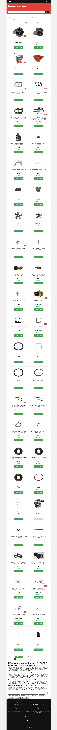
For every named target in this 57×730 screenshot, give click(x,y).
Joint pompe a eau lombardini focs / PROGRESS (18, 327)
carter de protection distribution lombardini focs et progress (38, 563)
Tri (37, 22)
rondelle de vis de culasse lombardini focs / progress (18, 537)
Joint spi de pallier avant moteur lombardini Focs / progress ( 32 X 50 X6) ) (38, 459)
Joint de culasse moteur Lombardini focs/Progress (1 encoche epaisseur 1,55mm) (18, 92)
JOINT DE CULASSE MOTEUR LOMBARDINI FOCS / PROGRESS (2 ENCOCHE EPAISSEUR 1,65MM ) (38, 92)
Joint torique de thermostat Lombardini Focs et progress (38, 484)
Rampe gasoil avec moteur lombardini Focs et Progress (38, 170)
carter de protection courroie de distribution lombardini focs (18, 563)
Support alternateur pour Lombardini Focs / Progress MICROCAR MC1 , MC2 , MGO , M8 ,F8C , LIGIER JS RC (18, 171)
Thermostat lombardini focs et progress (18, 249)
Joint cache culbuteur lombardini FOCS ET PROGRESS (38, 327)
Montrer (25, 22)
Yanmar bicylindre (32, 682)
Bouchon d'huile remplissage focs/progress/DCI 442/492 (18, 589)
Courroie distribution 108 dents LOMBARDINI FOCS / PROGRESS (18, 406)
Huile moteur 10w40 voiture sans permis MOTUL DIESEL (18, 144)
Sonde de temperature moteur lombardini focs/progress (18, 301)
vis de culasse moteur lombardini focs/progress (38, 537)
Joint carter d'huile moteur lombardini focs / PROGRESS (38, 353)
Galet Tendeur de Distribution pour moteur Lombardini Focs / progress (18, 39)
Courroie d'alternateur (25, 684)
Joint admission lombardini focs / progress (18, 510)
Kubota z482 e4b (25, 687)
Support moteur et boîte (42, 682)
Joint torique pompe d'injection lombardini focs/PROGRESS (18, 353)
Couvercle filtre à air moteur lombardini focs (18, 196)
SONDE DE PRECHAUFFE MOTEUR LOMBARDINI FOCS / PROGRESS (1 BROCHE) (38, 275)
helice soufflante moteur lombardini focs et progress (38, 223)
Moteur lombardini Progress (38, 510)
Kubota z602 (17, 687)
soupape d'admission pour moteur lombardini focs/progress (38, 615)
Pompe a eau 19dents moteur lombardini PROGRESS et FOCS (38, 39)
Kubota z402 (41, 684)
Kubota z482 (11, 687)
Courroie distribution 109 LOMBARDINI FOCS (38, 406)
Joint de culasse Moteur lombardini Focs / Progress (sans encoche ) (18, 118)
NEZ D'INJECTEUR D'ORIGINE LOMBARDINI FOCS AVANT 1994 (18, 631)
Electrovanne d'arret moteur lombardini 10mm (38, 249)
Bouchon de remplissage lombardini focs (39, 65)
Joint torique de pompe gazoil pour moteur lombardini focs (39, 380)
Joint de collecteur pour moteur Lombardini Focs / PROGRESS (18, 432)
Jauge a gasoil (35, 684)
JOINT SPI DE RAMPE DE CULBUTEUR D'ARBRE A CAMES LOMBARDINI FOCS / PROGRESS (18, 485)
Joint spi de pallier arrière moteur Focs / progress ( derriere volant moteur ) (18, 459)
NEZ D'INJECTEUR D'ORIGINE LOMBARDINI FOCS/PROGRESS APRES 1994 (39, 631)
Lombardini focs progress (14, 682)
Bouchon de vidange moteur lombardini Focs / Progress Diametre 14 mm (38, 197)
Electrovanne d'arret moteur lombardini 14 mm (18, 275)
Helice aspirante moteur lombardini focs (18, 223)
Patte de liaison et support (14, 684)
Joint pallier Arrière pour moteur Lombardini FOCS (38, 432)
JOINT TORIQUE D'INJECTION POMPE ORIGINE (18, 380)
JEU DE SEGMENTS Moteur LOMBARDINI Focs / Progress (18, 615)
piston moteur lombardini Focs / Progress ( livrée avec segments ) (38, 589)
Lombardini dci (24, 682)
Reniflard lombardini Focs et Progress (38, 144)
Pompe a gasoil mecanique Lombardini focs (18, 65)
